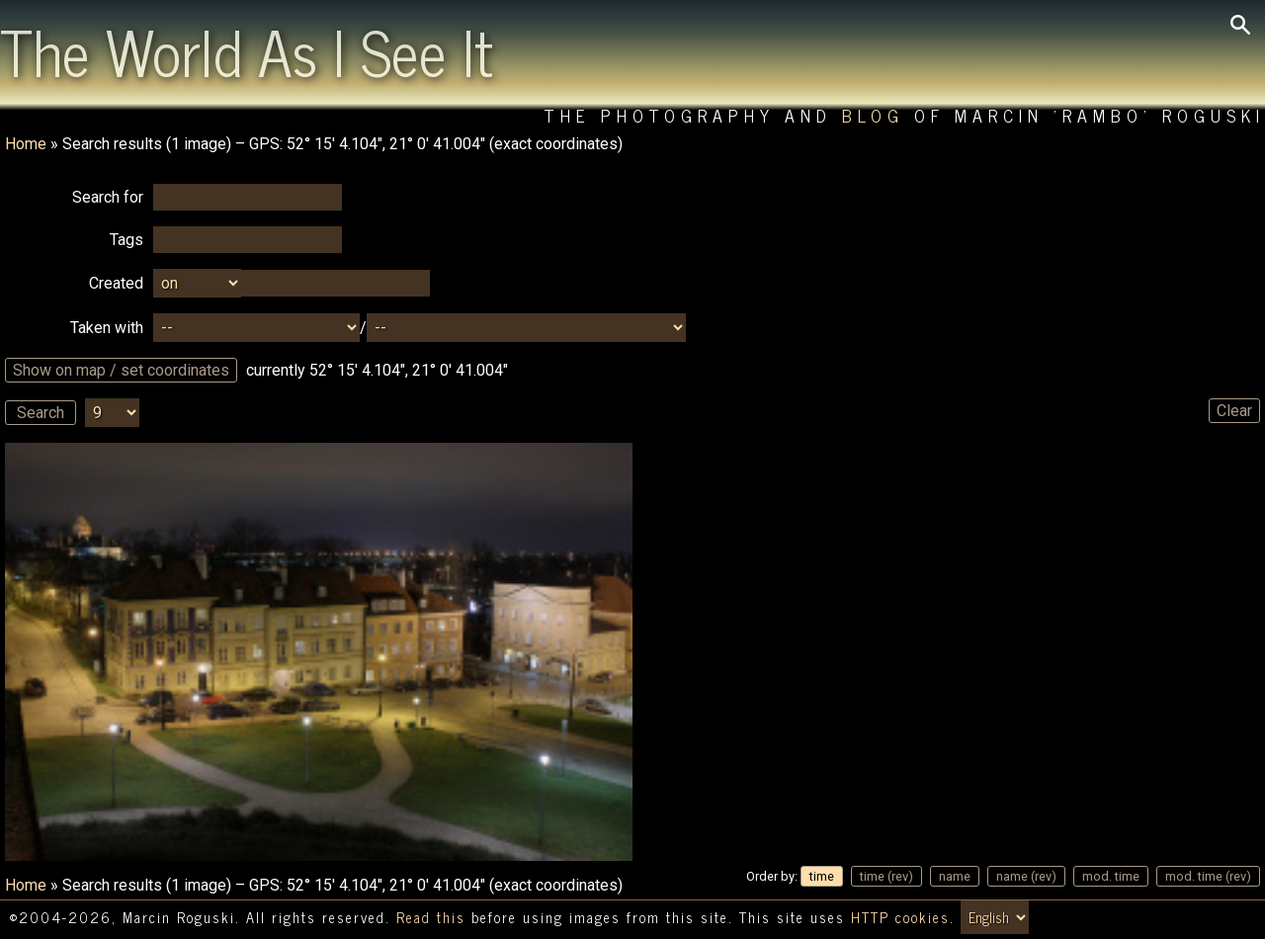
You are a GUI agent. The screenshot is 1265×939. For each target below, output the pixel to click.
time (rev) (886, 876)
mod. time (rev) (1208, 876)
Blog (873, 115)
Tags (126, 239)
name (954, 876)
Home (25, 143)
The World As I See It (246, 50)
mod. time (1110, 876)
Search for (107, 197)
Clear (1234, 410)
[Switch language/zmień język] (995, 917)
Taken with (106, 327)
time (821, 876)
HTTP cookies (900, 917)
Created (116, 283)
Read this (430, 917)
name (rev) (1026, 876)
